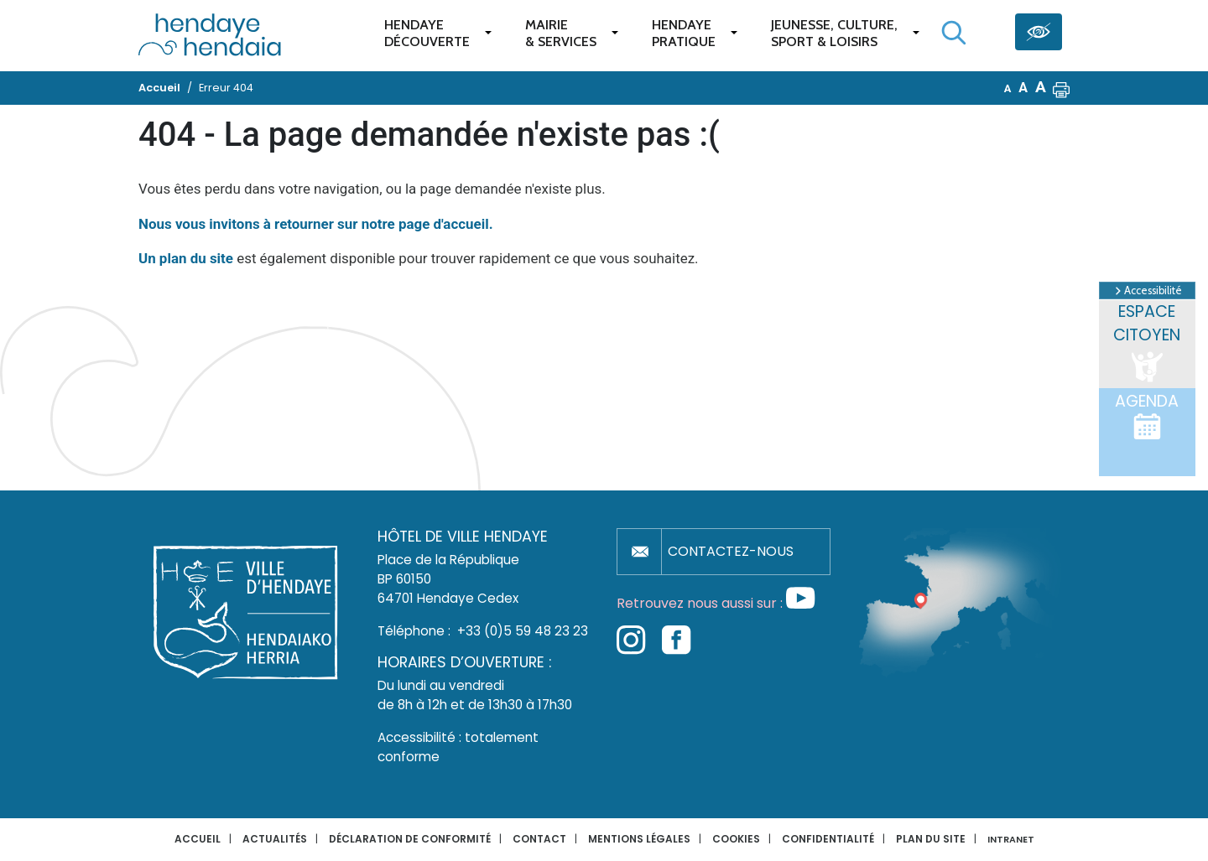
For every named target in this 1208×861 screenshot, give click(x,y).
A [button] (1008, 88)
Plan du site (931, 839)
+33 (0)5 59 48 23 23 (522, 631)
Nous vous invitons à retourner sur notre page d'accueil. (315, 223)
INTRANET (1010, 839)
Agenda (1147, 416)
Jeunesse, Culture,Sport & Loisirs (834, 33)
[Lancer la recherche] (954, 32)
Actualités (274, 839)
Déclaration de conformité (410, 839)
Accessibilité (1147, 291)
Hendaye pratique (684, 33)
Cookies (736, 839)
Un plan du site (185, 258)
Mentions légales (639, 839)
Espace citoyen (1146, 343)
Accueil (197, 839)
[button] (1061, 88)
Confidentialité (828, 839)
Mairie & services (560, 33)
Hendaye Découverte (427, 33)
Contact (539, 839)
